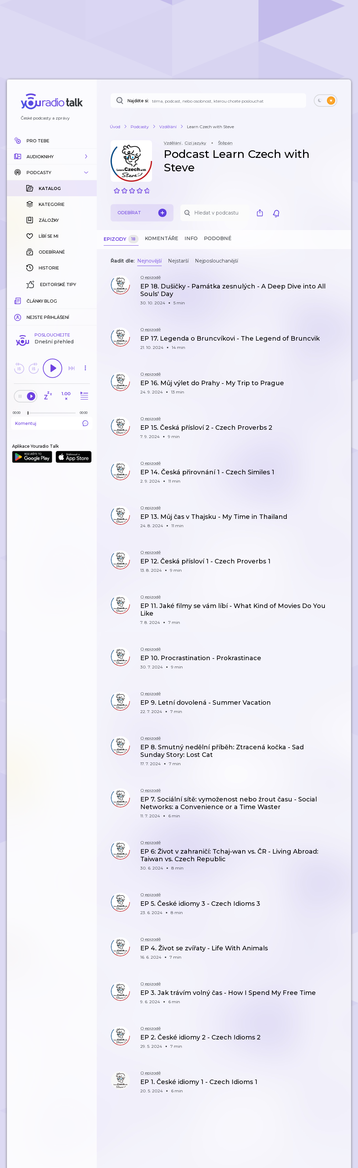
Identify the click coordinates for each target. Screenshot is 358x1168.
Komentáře (161, 238)
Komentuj (51, 310)
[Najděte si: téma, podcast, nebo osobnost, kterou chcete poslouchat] (208, 100)
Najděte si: (138, 100)
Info (191, 238)
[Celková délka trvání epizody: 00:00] (85, 300)
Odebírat (142, 213)
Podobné (218, 238)
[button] (52, 156)
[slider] (28, 300)
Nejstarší (178, 261)
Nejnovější (149, 261)
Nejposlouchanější (216, 261)
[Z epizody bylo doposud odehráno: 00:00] (18, 300)
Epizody (121, 239)
